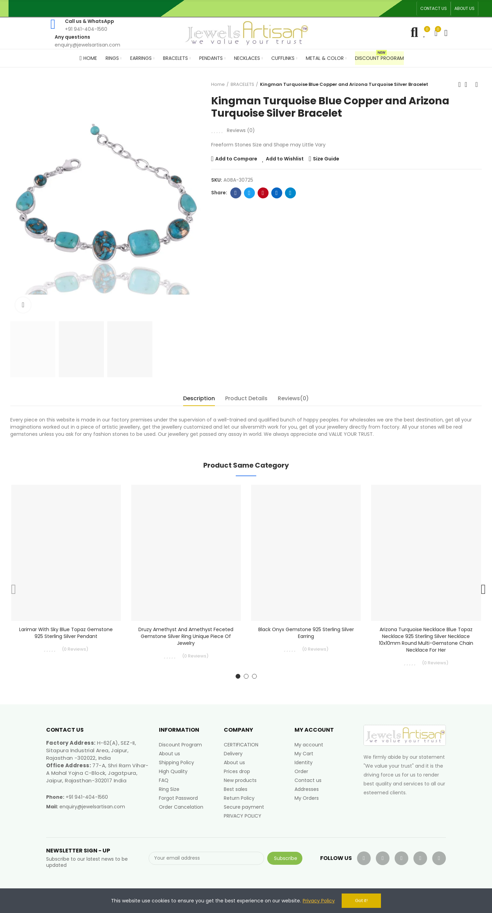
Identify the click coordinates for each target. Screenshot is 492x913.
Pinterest (263, 192)
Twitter (249, 192)
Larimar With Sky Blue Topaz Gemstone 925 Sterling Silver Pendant (66, 633)
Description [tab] (199, 398)
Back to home (468, 84)
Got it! (361, 900)
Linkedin (276, 192)
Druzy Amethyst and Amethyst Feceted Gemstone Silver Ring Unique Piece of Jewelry (185, 636)
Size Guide (326, 158)
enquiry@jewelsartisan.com (92, 806)
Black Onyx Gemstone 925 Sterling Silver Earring (306, 633)
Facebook (235, 192)
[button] (433, 8)
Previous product (459, 84)
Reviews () (241, 130)
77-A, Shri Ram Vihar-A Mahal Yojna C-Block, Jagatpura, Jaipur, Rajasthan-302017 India (97, 773)
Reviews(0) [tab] (293, 398)
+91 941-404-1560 (87, 797)
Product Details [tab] (246, 398)
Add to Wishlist (285, 158)
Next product (477, 84)
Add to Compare (236, 158)
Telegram (290, 192)
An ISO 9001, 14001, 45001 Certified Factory (268, 8)
